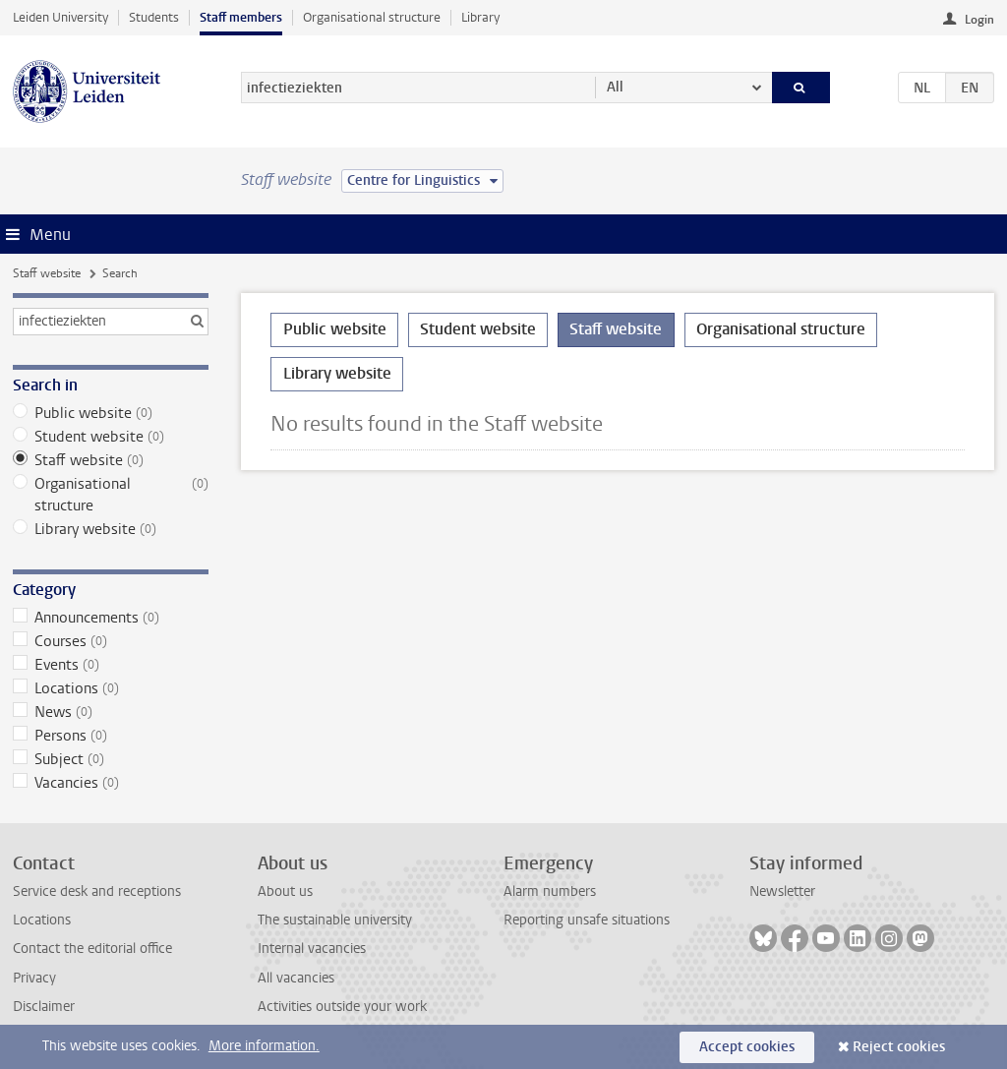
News (110, 712)
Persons (110, 735)
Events (110, 665)
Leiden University (60, 17)
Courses (110, 641)
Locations (110, 688)
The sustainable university (335, 920)
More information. (264, 1046)
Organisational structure (372, 17)
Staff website (47, 273)
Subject (110, 759)
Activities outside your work (342, 1006)
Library (480, 17)
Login (979, 20)
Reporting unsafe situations (587, 920)
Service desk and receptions (97, 891)
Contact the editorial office (92, 948)
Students (154, 17)
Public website (110, 413)
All (615, 87)
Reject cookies (899, 1047)
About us (285, 891)
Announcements (110, 617)
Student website (110, 436)
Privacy (34, 978)
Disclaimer (44, 1006)
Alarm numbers (550, 891)
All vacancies (296, 978)
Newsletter (782, 891)
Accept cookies (747, 1047)
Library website (110, 529)
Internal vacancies (312, 948)
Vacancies (110, 783)
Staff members (241, 17)
